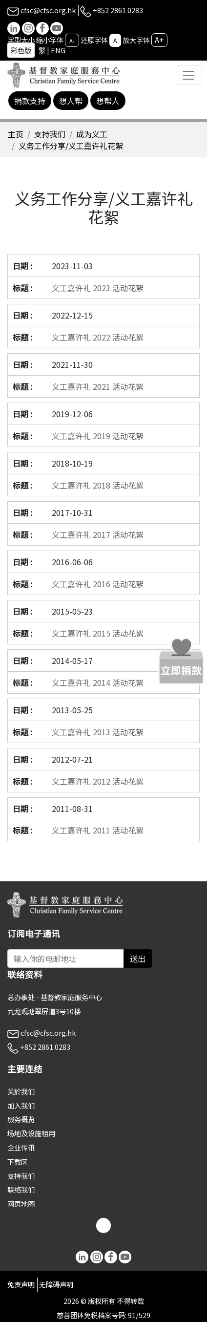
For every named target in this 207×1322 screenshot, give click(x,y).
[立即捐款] (181, 661)
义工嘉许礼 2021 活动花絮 (98, 386)
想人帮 (71, 101)
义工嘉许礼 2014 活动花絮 (98, 682)
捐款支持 (29, 101)
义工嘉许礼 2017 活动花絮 (98, 534)
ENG (58, 50)
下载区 (17, 1161)
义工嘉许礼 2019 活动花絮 (98, 436)
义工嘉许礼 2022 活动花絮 (98, 337)
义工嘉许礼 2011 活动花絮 (98, 830)
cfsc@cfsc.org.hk (41, 10)
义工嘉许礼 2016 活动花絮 (98, 584)
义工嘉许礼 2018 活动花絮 (98, 485)
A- (72, 40)
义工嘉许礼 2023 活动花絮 (98, 288)
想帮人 (108, 101)
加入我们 (21, 1105)
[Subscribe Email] (65, 958)
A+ (159, 39)
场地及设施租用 (31, 1133)
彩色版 (21, 50)
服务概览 (21, 1119)
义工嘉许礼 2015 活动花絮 (98, 633)
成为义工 (91, 134)
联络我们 (21, 1189)
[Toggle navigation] (188, 75)
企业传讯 (21, 1147)
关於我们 (21, 1091)
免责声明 (21, 1284)
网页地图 (21, 1203)
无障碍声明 (56, 1284)
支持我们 (49, 134)
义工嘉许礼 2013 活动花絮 (98, 732)
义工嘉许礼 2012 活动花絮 (98, 781)
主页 (15, 134)
